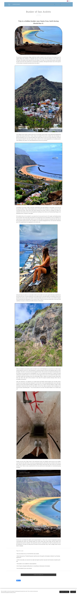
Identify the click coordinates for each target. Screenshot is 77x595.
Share (18, 580)
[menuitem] (48, 4)
